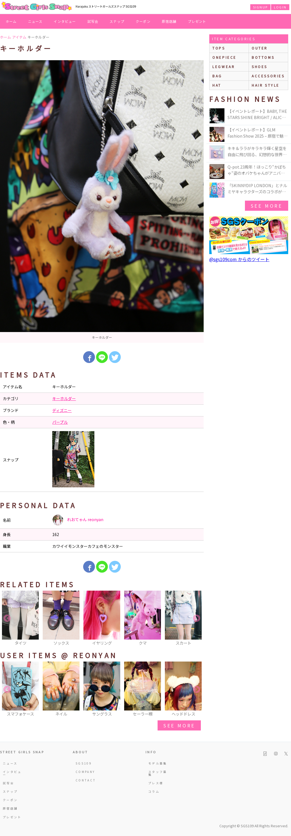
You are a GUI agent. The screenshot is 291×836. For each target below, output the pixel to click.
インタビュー (65, 21)
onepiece (224, 57)
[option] (102, 201)
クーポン (143, 21)
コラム (154, 791)
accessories (268, 75)
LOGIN (280, 7)
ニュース (35, 21)
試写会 (93, 21)
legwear (223, 66)
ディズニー (62, 410)
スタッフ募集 (157, 773)
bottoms (263, 57)
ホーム (11, 21)
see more (179, 725)
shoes (259, 66)
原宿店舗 (169, 21)
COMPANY (85, 772)
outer (260, 48)
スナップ (117, 21)
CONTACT (86, 780)
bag (217, 75)
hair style (265, 85)
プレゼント (197, 21)
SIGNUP (260, 7)
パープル (60, 422)
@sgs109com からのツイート (239, 259)
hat (216, 85)
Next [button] (196, 618)
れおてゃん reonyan (77, 520)
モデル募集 (157, 763)
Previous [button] (7, 618)
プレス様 (155, 783)
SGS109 (84, 763)
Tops (218, 48)
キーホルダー (64, 398)
